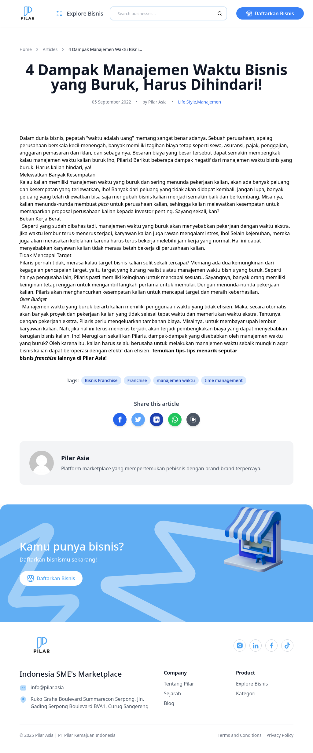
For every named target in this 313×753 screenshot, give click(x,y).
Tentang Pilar (179, 683)
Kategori (246, 693)
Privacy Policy (280, 735)
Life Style (187, 102)
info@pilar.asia (47, 687)
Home (26, 49)
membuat (92, 204)
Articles (50, 49)
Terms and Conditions (239, 735)
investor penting (153, 211)
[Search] (220, 13)
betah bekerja (139, 248)
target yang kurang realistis (133, 270)
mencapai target (180, 292)
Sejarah (172, 693)
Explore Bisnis (252, 683)
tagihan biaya (162, 145)
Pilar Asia (94, 358)
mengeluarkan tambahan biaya (144, 321)
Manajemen (209, 102)
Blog (169, 703)
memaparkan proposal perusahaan (60, 211)
